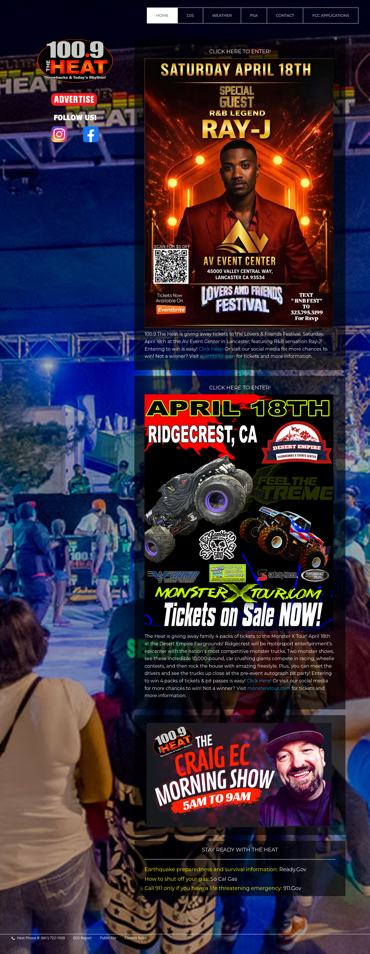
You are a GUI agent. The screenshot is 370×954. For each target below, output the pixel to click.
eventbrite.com (218, 356)
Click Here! (211, 349)
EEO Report (82, 938)
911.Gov (291, 888)
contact (285, 15)
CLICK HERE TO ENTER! (240, 51)
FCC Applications (330, 15)
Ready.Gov (292, 869)
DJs (190, 15)
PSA (254, 15)
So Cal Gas (223, 879)
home (162, 15)
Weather (222, 15)
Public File (108, 938)
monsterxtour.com (269, 688)
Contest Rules (136, 938)
